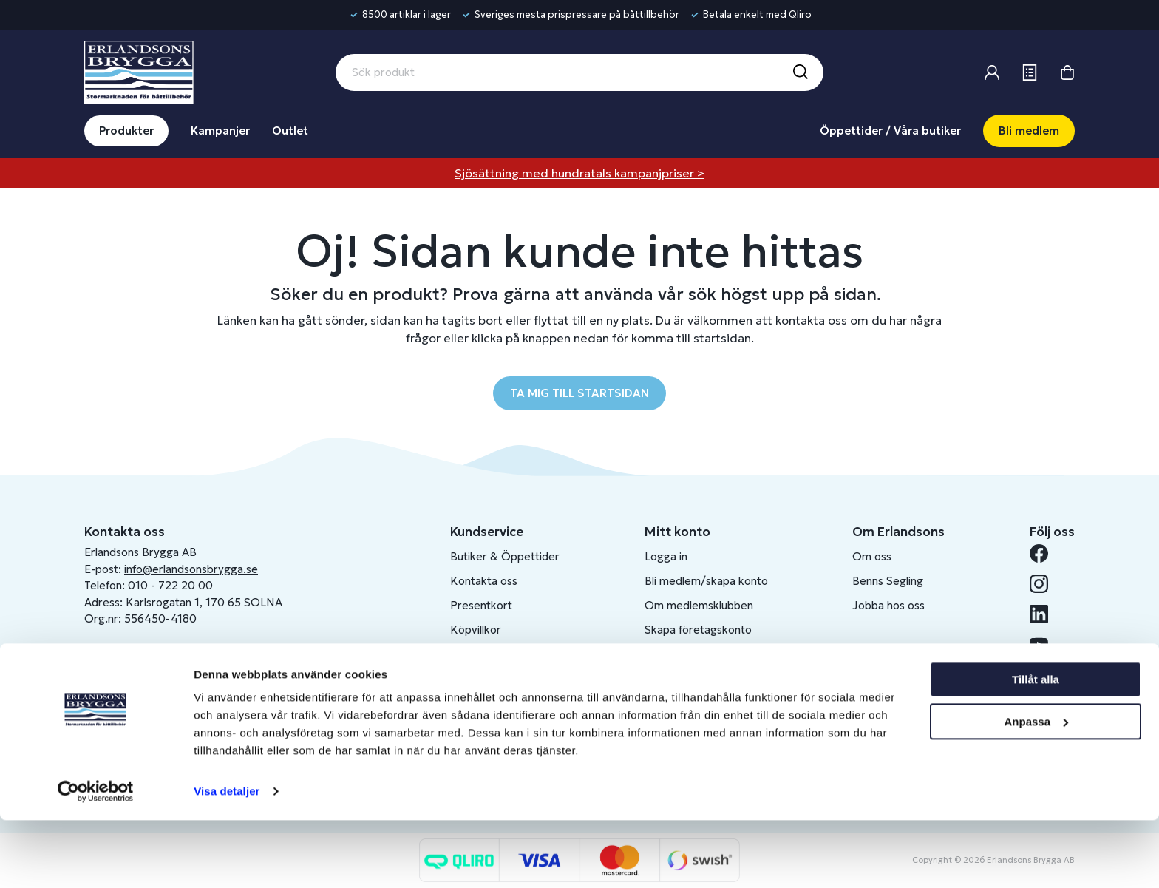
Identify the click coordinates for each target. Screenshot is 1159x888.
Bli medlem (1029, 130)
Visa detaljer (226, 859)
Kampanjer (220, 130)
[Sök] (800, 72)
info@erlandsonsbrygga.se (191, 569)
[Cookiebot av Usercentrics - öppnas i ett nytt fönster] (95, 859)
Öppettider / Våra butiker (890, 130)
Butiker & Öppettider (505, 556)
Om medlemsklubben (699, 605)
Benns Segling (887, 581)
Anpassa (1036, 788)
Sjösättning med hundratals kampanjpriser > (579, 173)
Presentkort (481, 605)
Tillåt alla (1035, 747)
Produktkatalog (489, 678)
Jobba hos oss (888, 605)
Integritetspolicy (492, 654)
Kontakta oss (483, 581)
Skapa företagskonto (698, 630)
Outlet (290, 130)
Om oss (871, 556)
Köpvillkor (475, 630)
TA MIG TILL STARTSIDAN (579, 393)
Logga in (666, 556)
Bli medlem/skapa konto (706, 581)
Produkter (126, 130)
